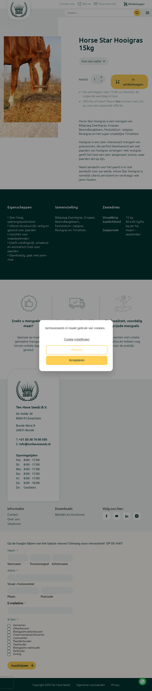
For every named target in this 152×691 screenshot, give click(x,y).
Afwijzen (76, 350)
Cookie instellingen (77, 339)
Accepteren (77, 360)
